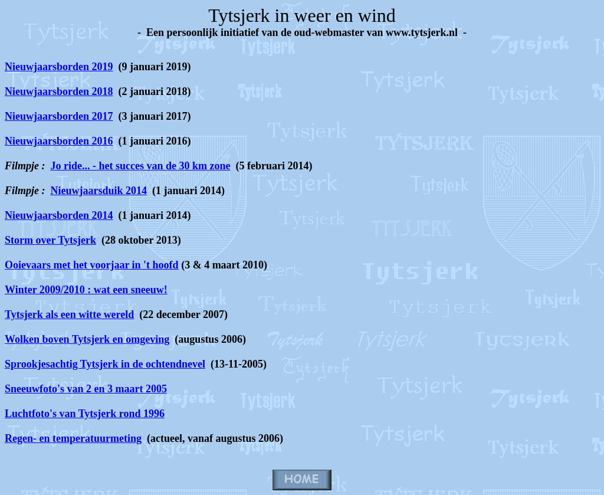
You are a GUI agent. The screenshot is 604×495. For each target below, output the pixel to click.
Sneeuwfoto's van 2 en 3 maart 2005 (86, 389)
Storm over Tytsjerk (50, 240)
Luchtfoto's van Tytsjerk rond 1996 (85, 413)
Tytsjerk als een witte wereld (69, 314)
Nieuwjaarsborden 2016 (59, 141)
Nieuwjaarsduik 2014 (99, 190)
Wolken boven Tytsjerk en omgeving (87, 339)
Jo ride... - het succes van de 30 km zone (141, 166)
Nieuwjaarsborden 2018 (59, 91)
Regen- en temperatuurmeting (73, 438)
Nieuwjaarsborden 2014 (59, 215)
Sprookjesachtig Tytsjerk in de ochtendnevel (105, 364)
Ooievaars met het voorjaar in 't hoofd (92, 265)
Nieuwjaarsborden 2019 (59, 67)
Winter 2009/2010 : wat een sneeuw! (86, 290)
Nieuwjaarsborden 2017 (59, 116)
